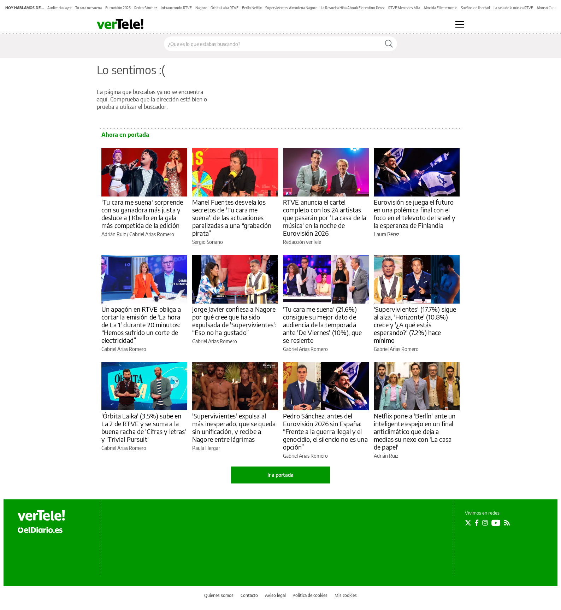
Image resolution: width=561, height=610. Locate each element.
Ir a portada (280, 475)
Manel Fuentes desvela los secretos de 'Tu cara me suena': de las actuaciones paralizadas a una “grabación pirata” (231, 217)
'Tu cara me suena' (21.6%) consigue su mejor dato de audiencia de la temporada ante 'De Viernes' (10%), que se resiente (322, 324)
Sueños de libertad (475, 8)
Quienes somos (219, 595)
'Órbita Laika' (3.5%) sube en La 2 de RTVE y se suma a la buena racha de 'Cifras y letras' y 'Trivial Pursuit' (144, 427)
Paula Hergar (206, 448)
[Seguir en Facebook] (477, 523)
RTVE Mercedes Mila (404, 8)
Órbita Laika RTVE (224, 8)
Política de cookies (310, 595)
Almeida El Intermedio (440, 8)
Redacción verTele (302, 242)
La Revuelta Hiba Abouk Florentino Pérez (353, 8)
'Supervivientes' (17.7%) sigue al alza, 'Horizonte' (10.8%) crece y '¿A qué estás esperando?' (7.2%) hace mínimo (415, 324)
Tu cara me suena (88, 8)
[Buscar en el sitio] (272, 43)
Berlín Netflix (252, 8)
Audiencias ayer (59, 8)
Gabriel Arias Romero (151, 234)
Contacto (249, 595)
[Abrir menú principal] (459, 24)
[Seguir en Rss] (507, 523)
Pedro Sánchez (145, 8)
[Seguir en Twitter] (468, 523)
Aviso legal (275, 595)
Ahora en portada (125, 134)
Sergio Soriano (207, 242)
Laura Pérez (386, 234)
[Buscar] (389, 43)
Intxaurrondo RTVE (176, 8)
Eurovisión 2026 (118, 8)
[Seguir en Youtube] (496, 523)
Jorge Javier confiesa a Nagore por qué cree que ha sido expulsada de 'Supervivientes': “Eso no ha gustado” (234, 320)
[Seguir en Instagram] (485, 523)
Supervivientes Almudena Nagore (291, 8)
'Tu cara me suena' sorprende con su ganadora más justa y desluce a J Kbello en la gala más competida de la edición (142, 213)
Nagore (201, 8)
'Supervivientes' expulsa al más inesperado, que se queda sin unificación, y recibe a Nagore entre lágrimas (234, 427)
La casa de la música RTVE (513, 8)
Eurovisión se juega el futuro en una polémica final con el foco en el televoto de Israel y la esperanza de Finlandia (415, 213)
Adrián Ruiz (113, 234)
